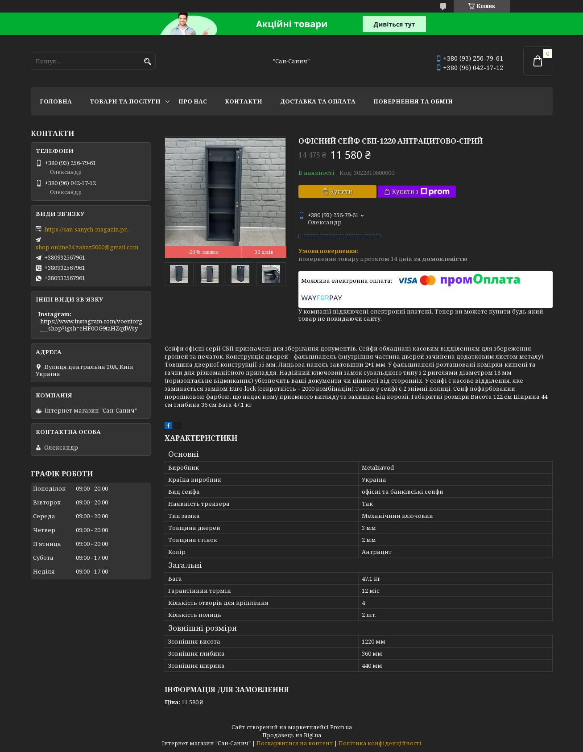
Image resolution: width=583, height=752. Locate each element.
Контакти (243, 101)
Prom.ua (341, 727)
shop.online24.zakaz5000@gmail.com (87, 247)
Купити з (421, 191)
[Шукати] (148, 62)
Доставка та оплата (318, 101)
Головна (56, 101)
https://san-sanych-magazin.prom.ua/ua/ (89, 229)
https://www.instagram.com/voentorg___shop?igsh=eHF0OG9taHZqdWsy (91, 325)
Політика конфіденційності (380, 743)
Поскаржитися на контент (294, 743)
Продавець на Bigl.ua (291, 735)
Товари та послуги (125, 101)
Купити (341, 191)
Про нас (192, 101)
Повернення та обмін (413, 101)
